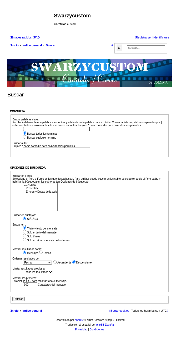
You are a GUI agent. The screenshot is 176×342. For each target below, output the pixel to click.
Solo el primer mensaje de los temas (46, 240)
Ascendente (62, 262)
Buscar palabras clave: (25, 119)
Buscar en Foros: (22, 175)
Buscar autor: (20, 143)
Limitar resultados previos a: (28, 268)
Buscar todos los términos (40, 133)
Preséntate (40, 188)
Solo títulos (31, 236)
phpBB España (105, 324)
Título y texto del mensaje (40, 228)
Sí (26, 219)
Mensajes (30, 253)
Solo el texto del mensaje (40, 232)
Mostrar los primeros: (24, 278)
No (34, 219)
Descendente (82, 262)
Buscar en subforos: (24, 215)
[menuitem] (36, 37)
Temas (45, 253)
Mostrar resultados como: (27, 249)
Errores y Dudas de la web (40, 192)
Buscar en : (19, 224)
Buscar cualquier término (39, 137)
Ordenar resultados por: (26, 258)
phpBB (79, 320)
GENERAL (40, 185)
